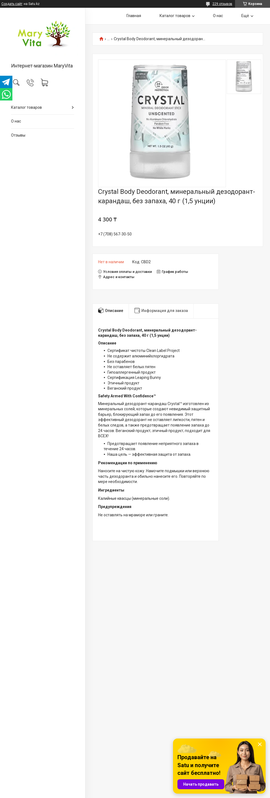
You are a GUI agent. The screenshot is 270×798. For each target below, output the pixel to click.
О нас (16, 121)
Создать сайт (11, 4)
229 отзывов (222, 4)
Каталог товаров (26, 107)
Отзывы (18, 135)
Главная (133, 15)
